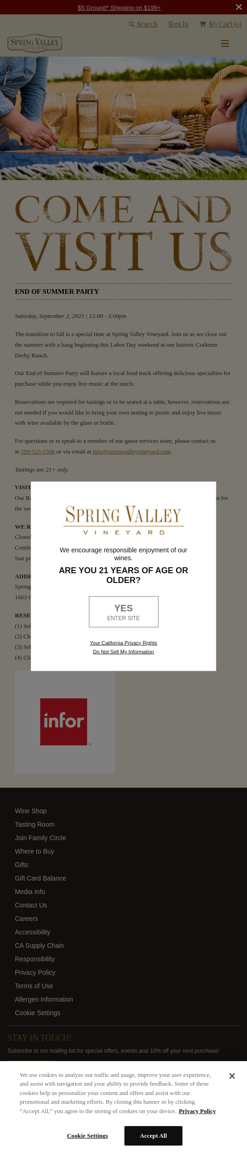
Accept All (153, 1135)
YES (123, 612)
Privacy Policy (197, 1111)
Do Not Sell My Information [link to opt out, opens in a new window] (123, 651)
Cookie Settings (87, 1135)
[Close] (232, 1076)
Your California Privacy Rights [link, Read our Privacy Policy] (123, 642)
